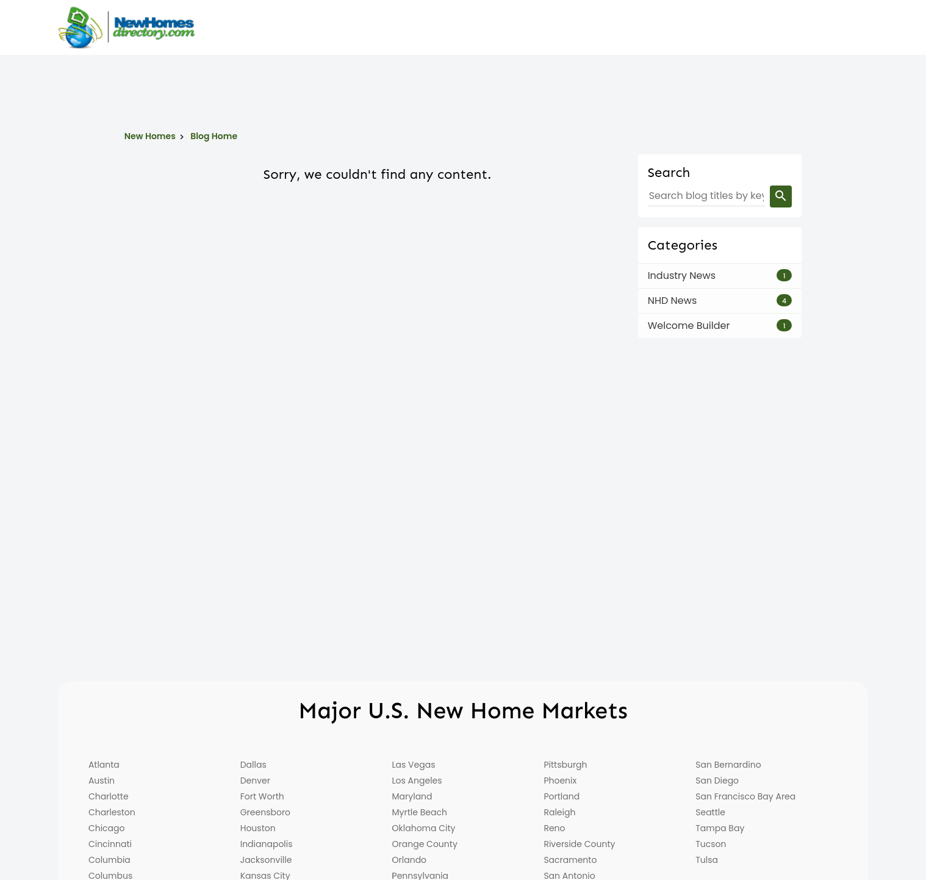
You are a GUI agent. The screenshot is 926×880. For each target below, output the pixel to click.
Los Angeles (417, 780)
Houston (258, 828)
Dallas (253, 765)
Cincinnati (110, 844)
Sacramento (570, 860)
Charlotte (108, 796)
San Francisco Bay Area (745, 796)
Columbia (109, 860)
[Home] (126, 27)
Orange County (425, 844)
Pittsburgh (565, 765)
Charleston (111, 812)
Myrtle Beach (419, 812)
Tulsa (706, 860)
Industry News (682, 276)
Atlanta (104, 765)
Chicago (106, 828)
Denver (255, 780)
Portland (562, 796)
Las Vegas (414, 765)
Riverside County (579, 844)
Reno (554, 828)
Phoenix (560, 780)
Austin (101, 780)
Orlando (409, 860)
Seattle (710, 812)
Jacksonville (266, 860)
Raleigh (559, 812)
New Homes (150, 136)
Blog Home (213, 136)
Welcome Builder (689, 326)
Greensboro (265, 812)
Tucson (710, 844)
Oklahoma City (424, 828)
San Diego (717, 780)
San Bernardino (728, 765)
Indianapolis (266, 844)
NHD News (672, 301)
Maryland (412, 796)
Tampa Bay (719, 828)
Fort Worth (262, 796)
